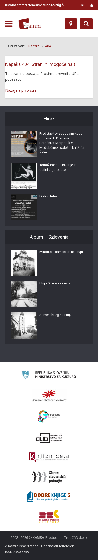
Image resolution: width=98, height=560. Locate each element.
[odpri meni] (8, 24)
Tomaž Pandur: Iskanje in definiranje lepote (57, 167)
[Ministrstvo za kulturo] (49, 375)
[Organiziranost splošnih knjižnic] (49, 395)
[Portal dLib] (49, 437)
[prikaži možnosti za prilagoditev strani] (82, 5)
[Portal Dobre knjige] (49, 496)
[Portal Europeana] (49, 416)
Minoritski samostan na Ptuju (61, 252)
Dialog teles (48, 196)
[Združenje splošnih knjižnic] (49, 516)
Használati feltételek (57, 545)
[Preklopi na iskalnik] (86, 23)
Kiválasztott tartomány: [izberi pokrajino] (34, 5)
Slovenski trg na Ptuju (55, 315)
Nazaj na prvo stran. (22, 90)
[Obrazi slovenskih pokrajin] (49, 477)
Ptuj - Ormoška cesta (55, 283)
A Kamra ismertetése (21, 545)
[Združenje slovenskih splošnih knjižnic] (49, 457)
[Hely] (71, 23)
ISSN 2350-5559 (17, 551)
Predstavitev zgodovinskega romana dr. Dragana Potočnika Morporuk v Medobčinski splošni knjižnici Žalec (61, 142)
